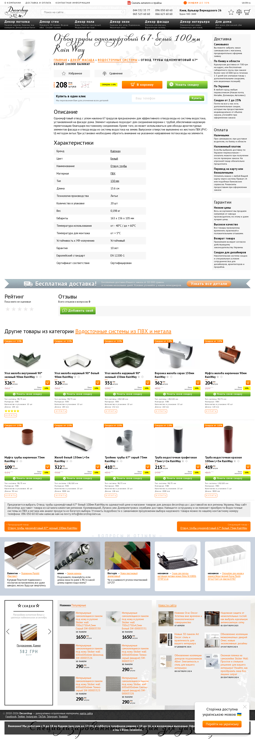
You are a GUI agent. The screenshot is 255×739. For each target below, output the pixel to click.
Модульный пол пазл (85, 27)
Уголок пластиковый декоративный (123, 575)
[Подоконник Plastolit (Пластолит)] (27, 556)
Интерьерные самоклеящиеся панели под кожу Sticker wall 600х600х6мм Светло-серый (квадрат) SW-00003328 (135, 685)
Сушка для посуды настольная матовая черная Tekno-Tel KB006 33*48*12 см (177, 576)
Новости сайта (167, 605)
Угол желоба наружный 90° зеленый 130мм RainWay (122, 375)
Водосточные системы (155, 27)
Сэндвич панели (53, 27)
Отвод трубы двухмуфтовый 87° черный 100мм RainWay (42, 528)
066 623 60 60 (163, 14)
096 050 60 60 (163, 10)
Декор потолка (17, 21)
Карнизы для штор (119, 25)
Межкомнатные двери (190, 25)
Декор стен (49, 21)
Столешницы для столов (191, 27)
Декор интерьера (195, 21)
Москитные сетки (118, 27)
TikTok (42, 716)
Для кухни (220, 25)
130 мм (115, 181)
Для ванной (231, 25)
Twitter (21, 716)
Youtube (63, 716)
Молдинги (44, 25)
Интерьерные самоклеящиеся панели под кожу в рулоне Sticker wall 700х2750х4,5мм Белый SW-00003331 (135, 620)
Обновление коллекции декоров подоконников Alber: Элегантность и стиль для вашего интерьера (188, 661)
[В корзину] (47, 382)
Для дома (223, 21)
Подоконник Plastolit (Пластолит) (23, 575)
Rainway (116, 151)
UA (243, 2)
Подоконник (134, 25)
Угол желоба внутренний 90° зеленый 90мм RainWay (23, 375)
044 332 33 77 (141, 10)
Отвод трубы (119, 166)
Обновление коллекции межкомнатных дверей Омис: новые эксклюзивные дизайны (234, 638)
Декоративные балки (25, 27)
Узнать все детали (209, 283)
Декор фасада (157, 21)
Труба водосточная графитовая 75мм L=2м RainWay (176, 459)
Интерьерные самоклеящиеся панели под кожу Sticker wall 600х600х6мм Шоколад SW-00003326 (89, 652)
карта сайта (86, 713)
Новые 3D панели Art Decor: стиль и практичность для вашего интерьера (187, 638)
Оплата (221, 129)
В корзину (142, 84)
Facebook (11, 716)
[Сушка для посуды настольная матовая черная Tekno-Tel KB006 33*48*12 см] (177, 556)
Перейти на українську (222, 724)
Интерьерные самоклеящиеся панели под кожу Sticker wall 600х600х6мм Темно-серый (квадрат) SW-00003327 (135, 653)
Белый (114, 158)
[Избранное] (231, 12)
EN (246, 2)
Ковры (77, 25)
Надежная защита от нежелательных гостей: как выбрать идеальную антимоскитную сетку (234, 617)
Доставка (222, 38)
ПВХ (113, 173)
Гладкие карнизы (12, 25)
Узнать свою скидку (29, 394)
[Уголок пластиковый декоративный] (127, 556)
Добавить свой (77, 310)
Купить (197, 98)
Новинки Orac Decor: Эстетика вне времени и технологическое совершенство (188, 617)
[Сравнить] (239, 12)
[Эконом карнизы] (77, 556)
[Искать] (123, 12)
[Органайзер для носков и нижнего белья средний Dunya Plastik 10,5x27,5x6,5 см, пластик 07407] (228, 556)
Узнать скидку (184, 84)
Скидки (196, 3)
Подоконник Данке (29, 634)
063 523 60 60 (141, 14)
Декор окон (120, 21)
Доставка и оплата (38, 2)
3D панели (55, 25)
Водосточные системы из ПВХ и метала (123, 331)
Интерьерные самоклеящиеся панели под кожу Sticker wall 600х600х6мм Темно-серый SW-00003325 (89, 684)
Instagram (31, 716)
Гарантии (222, 202)
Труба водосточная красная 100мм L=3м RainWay (223, 459)
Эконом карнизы (74, 573)
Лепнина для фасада (155, 25)
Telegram (52, 716)
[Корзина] (247, 12)
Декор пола (84, 21)
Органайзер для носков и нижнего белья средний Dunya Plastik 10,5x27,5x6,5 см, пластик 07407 (226, 576)
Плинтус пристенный (91, 25)
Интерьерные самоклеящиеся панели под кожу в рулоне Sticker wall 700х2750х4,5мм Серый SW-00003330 (89, 620)
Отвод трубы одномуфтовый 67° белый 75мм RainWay (213, 528)
